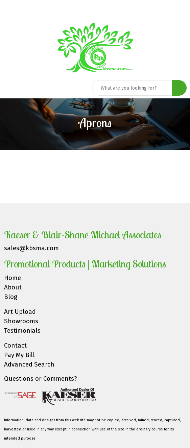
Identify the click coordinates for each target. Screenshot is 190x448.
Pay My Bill (19, 355)
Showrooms (21, 321)
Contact (15, 345)
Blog (10, 297)
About (13, 287)
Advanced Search (29, 364)
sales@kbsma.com (31, 248)
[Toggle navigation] (10, 88)
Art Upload (20, 311)
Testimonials (22, 330)
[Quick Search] (132, 88)
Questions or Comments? (40, 378)
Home (12, 278)
